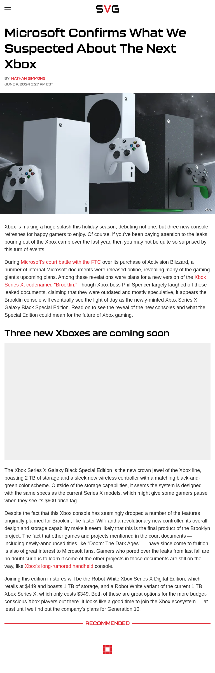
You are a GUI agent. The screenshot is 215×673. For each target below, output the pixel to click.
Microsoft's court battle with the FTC (61, 262)
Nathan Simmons (28, 78)
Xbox (208, 209)
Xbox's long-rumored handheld (59, 566)
